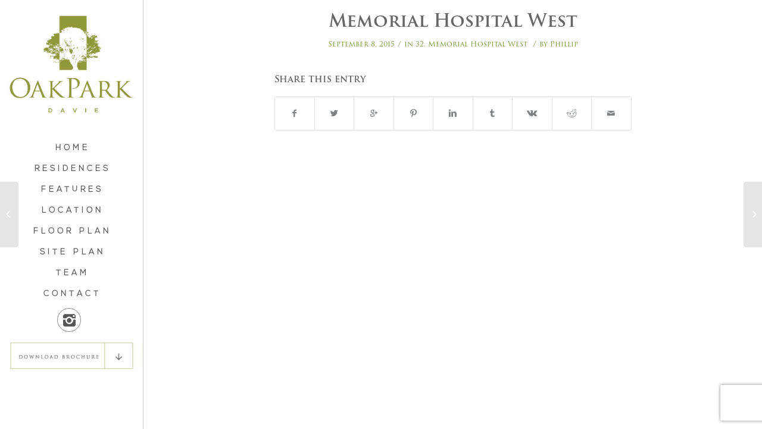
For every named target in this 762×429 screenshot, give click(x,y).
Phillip (564, 43)
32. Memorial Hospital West (471, 43)
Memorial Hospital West (453, 21)
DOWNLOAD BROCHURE (71, 356)
